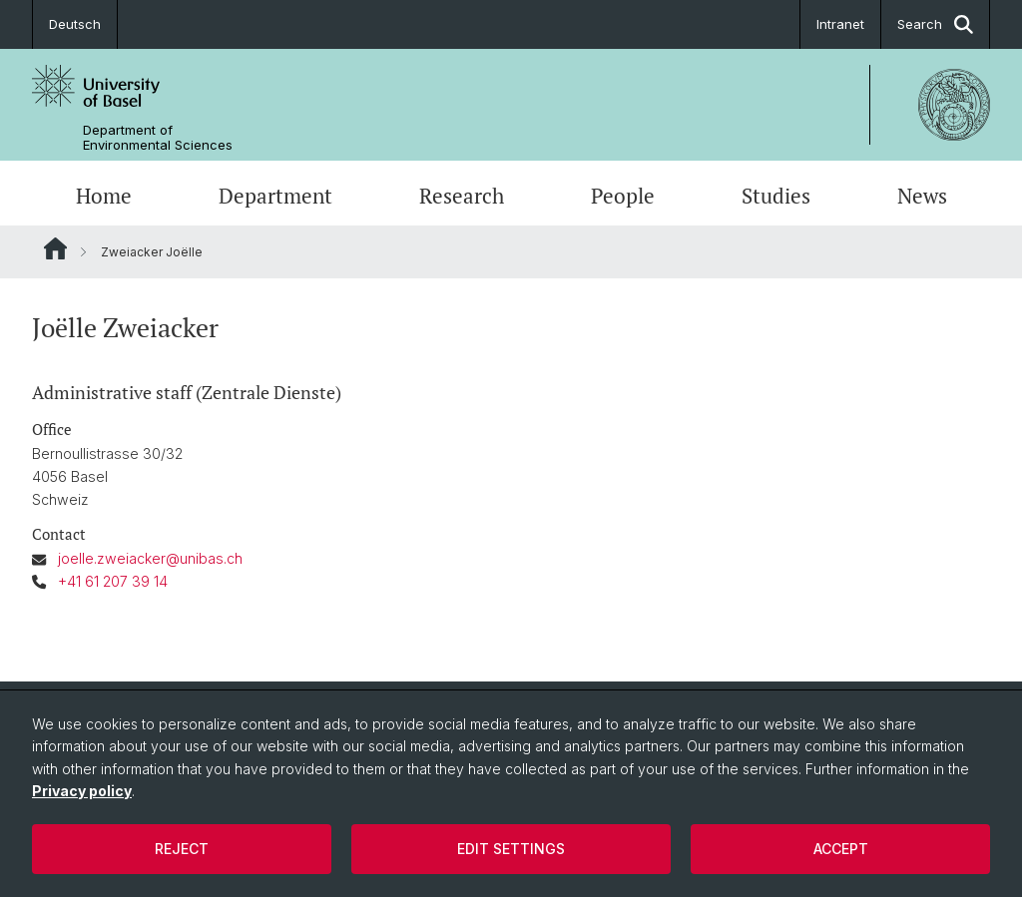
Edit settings (511, 848)
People (623, 196)
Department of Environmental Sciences (158, 138)
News (922, 196)
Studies (776, 196)
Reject (182, 848)
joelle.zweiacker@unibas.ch (150, 558)
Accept (840, 848)
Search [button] (935, 24)
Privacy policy (82, 790)
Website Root (55, 248)
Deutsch (75, 24)
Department (275, 196)
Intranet (840, 24)
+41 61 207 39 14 (113, 581)
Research (461, 196)
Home (104, 196)
